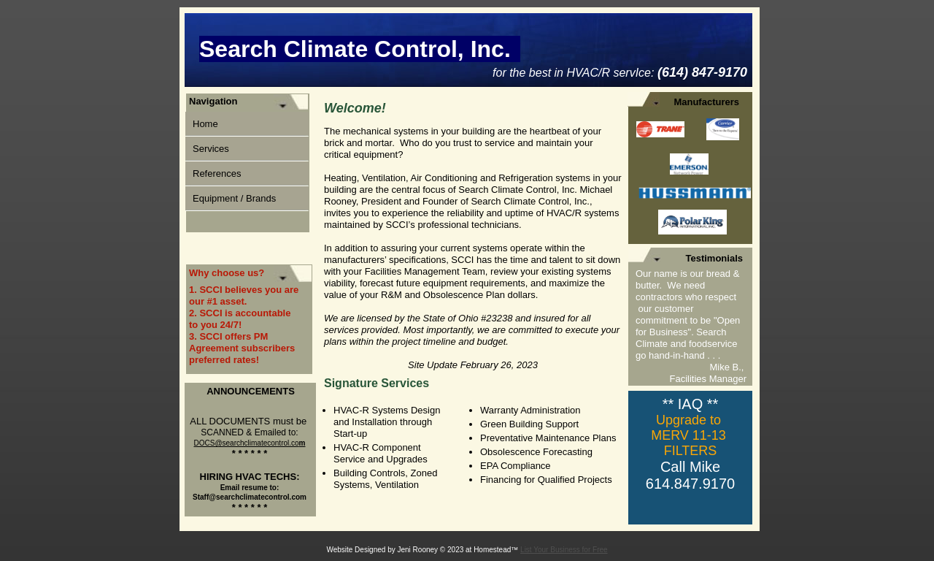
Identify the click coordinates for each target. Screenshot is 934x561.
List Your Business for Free (564, 550)
